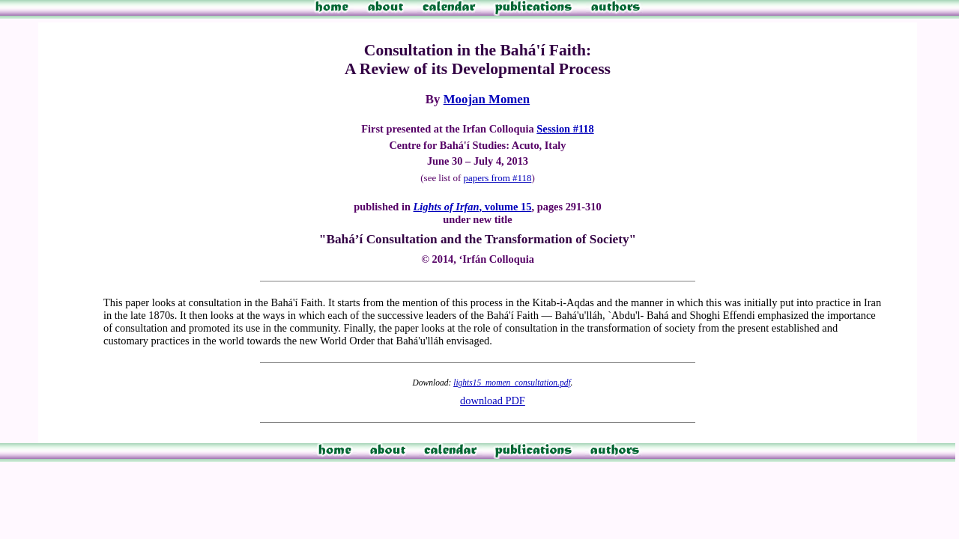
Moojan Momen (487, 99)
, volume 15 (473, 207)
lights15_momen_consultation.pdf (511, 382)
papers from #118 (497, 177)
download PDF (492, 400)
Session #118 (564, 129)
